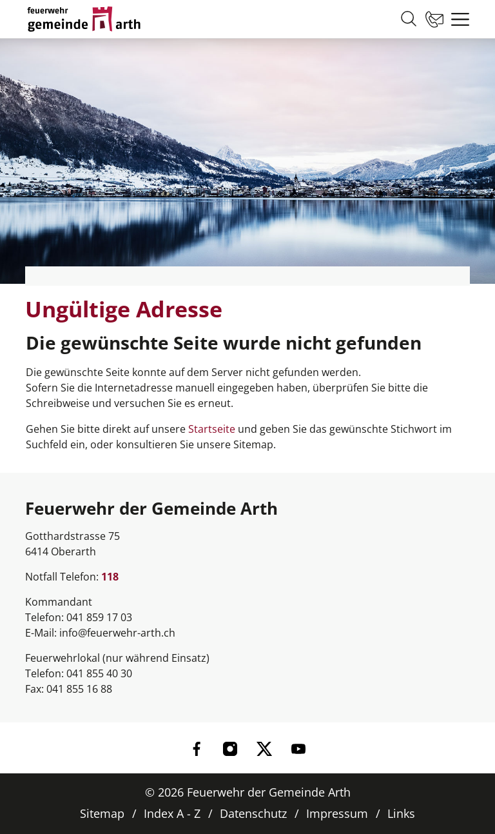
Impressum (337, 813)
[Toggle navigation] (457, 19)
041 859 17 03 (99, 617)
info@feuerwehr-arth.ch (117, 633)
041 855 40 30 (99, 673)
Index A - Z (172, 813)
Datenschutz (253, 813)
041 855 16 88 (79, 689)
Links (401, 813)
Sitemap (102, 813)
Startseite (211, 429)
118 (110, 577)
